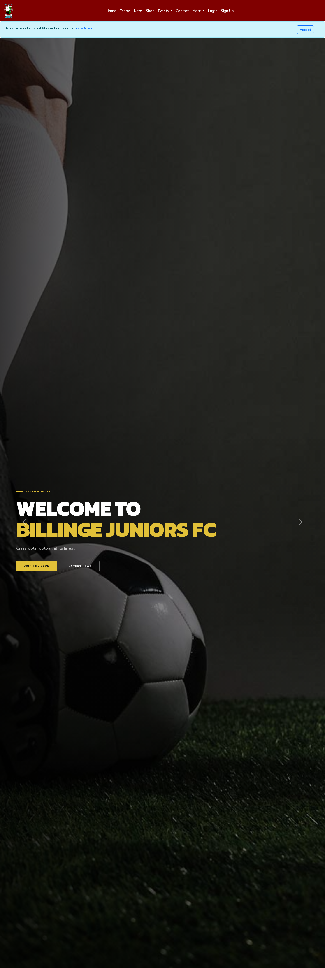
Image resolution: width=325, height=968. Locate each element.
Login (212, 10)
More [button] (197, 10)
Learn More (83, 28)
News (138, 10)
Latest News (80, 566)
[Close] (305, 29)
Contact (182, 10)
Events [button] (163, 10)
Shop (150, 10)
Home (111, 10)
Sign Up (227, 10)
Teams (125, 10)
